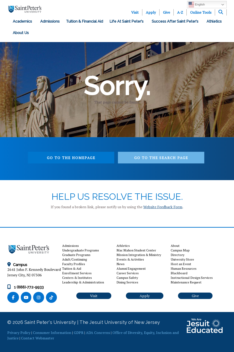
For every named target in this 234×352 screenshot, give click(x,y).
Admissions (50, 21)
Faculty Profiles (73, 264)
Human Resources (184, 268)
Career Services (128, 273)
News (121, 264)
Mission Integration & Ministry (139, 255)
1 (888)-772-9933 (25, 287)
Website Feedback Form (162, 206)
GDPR (78, 332)
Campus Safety (127, 277)
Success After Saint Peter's (176, 21)
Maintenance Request (186, 282)
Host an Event (181, 264)
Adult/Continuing (74, 259)
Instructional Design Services (192, 277)
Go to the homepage (71, 157)
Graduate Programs (76, 255)
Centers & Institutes (77, 277)
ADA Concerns (98, 332)
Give (166, 12)
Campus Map (180, 250)
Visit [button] (94, 295)
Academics (23, 21)
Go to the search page (161, 157)
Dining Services (127, 282)
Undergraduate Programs (80, 250)
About (175, 245)
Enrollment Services (77, 273)
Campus (17, 265)
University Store (182, 259)
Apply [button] (145, 295)
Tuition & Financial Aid (84, 21)
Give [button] (195, 295)
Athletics (214, 21)
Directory (177, 255)
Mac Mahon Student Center (136, 250)
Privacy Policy (18, 332)
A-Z (180, 12)
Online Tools (200, 12)
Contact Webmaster (37, 338)
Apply (151, 12)
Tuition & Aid (71, 268)
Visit (135, 12)
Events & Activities (130, 259)
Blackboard (179, 273)
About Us (22, 33)
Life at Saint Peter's (127, 21)
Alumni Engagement (131, 268)
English (197, 4)
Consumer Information (52, 332)
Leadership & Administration (83, 282)
